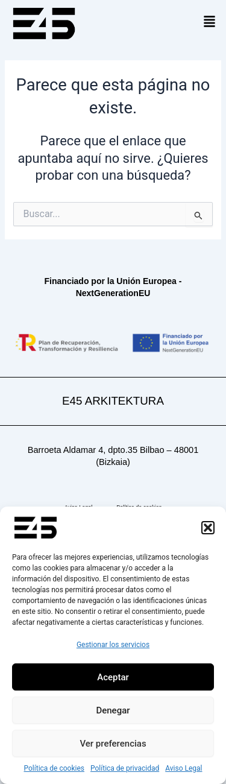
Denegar (113, 710)
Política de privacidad (124, 768)
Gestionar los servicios (113, 644)
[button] (208, 528)
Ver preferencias (113, 743)
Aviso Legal (183, 768)
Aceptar (113, 677)
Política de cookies (54, 768)
